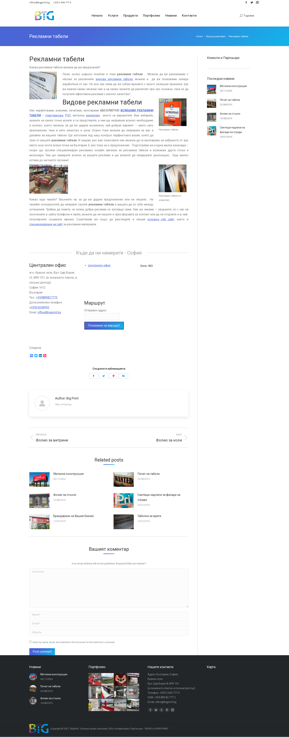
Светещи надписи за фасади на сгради (158, 497)
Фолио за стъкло (64, 495)
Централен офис (99, 265)
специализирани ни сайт (46, 224)
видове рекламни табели (114, 79)
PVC (68, 115)
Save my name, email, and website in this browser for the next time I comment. (74, 642)
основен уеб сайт (160, 219)
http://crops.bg (63, 404)
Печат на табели (148, 474)
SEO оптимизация (119, 728)
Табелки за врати (149, 516)
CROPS (148, 728)
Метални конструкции (68, 474)
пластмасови (54, 115)
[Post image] (39, 479)
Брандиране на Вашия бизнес (73, 516)
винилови (93, 115)
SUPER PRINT (161, 728)
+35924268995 (39, 307)
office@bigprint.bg (49, 312)
